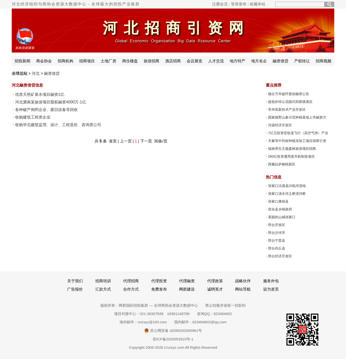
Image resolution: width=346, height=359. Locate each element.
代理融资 (187, 281)
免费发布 (159, 289)
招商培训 (103, 281)
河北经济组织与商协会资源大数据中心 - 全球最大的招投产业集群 (76, 4)
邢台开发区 (276, 225)
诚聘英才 (215, 289)
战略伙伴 (243, 281)
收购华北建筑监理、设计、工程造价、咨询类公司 (58, 125)
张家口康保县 (278, 201)
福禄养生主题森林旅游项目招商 (292, 149)
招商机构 (65, 61)
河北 (36, 73)
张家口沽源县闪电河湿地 (287, 186)
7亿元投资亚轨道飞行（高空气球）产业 (298, 133)
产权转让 (302, 61)
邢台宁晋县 (276, 240)
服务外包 (271, 281)
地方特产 (237, 61)
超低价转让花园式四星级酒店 (290, 102)
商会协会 (44, 61)
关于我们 (75, 281)
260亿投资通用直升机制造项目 (291, 156)
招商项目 (87, 61)
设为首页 (271, 289)
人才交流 (216, 61)
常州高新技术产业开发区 (287, 109)
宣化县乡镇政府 (280, 209)
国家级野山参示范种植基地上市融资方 (297, 117)
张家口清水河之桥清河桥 (287, 194)
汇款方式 (103, 289)
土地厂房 (108, 61)
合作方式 (131, 289)
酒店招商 (173, 61)
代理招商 (131, 281)
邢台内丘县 (276, 248)
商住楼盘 (130, 61)
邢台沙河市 (276, 233)
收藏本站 (257, 4)
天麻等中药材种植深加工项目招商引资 (297, 141)
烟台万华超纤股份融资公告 (288, 94)
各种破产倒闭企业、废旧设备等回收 (46, 110)
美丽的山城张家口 (281, 217)
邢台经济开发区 (280, 256)
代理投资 (159, 281)
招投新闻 (22, 61)
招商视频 (323, 61)
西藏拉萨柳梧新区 (281, 164)
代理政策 (215, 281)
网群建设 (187, 289)
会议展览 (194, 61)
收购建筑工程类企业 (32, 117)
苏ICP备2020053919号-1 (173, 339)
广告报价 (75, 289)
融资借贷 (280, 61)
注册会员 (220, 4)
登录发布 (239, 4)
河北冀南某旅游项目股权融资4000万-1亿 (50, 102)
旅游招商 (151, 61)
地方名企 (259, 61)
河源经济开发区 (280, 125)
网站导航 (243, 289)
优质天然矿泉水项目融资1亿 (39, 94)
